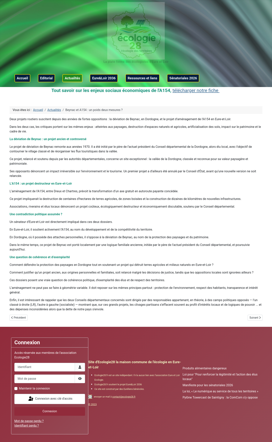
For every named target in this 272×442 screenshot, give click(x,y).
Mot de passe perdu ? (29, 421)
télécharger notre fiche (195, 90)
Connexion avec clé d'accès (50, 399)
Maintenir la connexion (34, 388)
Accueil (22, 78)
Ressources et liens (142, 78)
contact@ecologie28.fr (123, 396)
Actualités (72, 78)
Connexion (50, 411)
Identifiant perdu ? (26, 425)
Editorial (46, 78)
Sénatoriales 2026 (183, 78)
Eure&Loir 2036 (104, 78)
